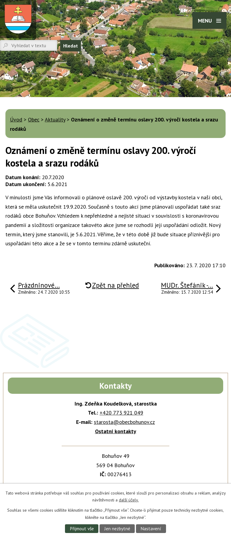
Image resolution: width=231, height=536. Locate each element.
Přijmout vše (82, 528)
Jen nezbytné (117, 528)
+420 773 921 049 (121, 412)
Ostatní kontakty (115, 431)
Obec (33, 119)
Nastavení (150, 528)
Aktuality (55, 119)
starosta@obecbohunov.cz (124, 421)
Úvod (16, 119)
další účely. (129, 500)
